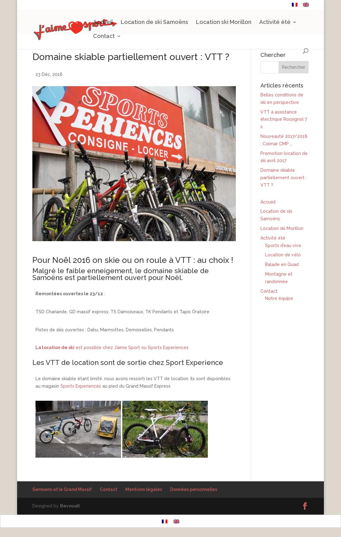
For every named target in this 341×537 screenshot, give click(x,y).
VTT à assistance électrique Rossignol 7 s (283, 119)
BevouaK (70, 505)
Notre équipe (279, 298)
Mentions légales (143, 489)
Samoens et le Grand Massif (62, 489)
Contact (278, 5)
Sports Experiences (80, 386)
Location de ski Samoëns (154, 22)
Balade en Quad (282, 264)
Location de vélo (283, 254)
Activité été (275, 22)
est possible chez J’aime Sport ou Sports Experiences (112, 347)
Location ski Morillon (223, 22)
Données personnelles (193, 489)
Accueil (103, 22)
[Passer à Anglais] (306, 6)
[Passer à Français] (164, 521)
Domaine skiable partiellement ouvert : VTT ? (283, 178)
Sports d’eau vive (283, 245)
